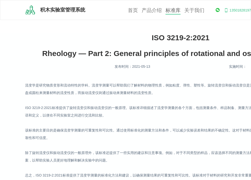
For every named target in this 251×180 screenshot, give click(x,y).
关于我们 (194, 10)
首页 (133, 10)
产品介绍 (152, 10)
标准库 (173, 10)
